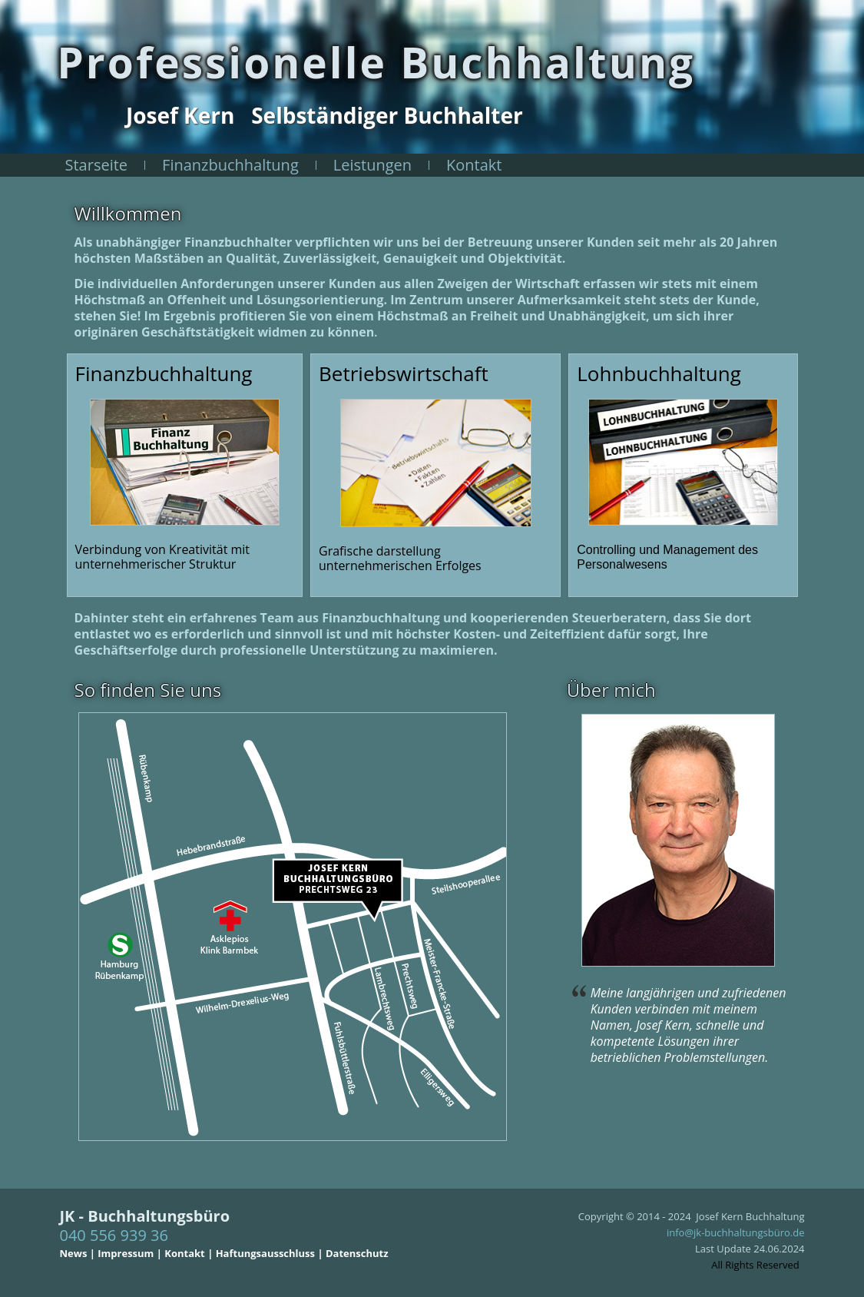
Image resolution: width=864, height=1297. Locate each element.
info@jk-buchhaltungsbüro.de (736, 1232)
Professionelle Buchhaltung (376, 62)
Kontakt (474, 164)
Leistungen (372, 164)
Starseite (96, 164)
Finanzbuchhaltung (230, 164)
